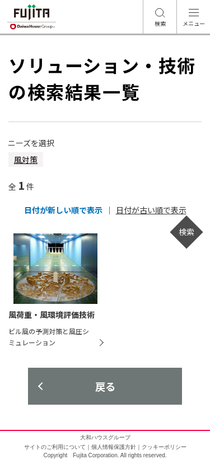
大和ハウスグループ (105, 437)
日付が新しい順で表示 (63, 209)
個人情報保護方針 (113, 447)
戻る (105, 386)
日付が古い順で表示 (151, 209)
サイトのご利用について (55, 447)
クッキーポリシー (164, 447)
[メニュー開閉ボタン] (193, 17)
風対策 (26, 159)
